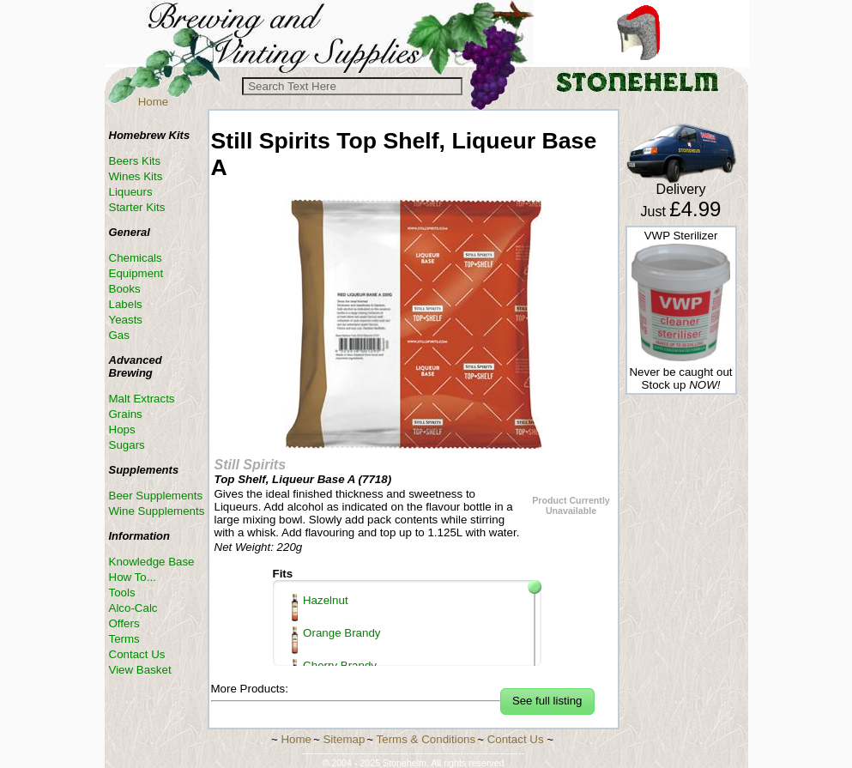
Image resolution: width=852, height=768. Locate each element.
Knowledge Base (152, 561)
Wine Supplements (157, 511)
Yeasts (126, 319)
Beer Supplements (156, 495)
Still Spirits (251, 464)
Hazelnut (320, 607)
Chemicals (135, 257)
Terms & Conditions (426, 739)
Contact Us (137, 654)
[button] (547, 701)
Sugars (127, 444)
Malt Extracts (142, 398)
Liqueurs (131, 191)
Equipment (136, 273)
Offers (124, 623)
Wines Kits (136, 176)
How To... (132, 577)
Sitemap (344, 739)
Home (153, 101)
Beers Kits (135, 160)
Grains (125, 414)
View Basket (140, 669)
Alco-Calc (133, 608)
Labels (125, 304)
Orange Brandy (336, 640)
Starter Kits (137, 207)
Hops (122, 429)
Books (125, 288)
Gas (119, 335)
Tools (122, 592)
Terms (124, 638)
